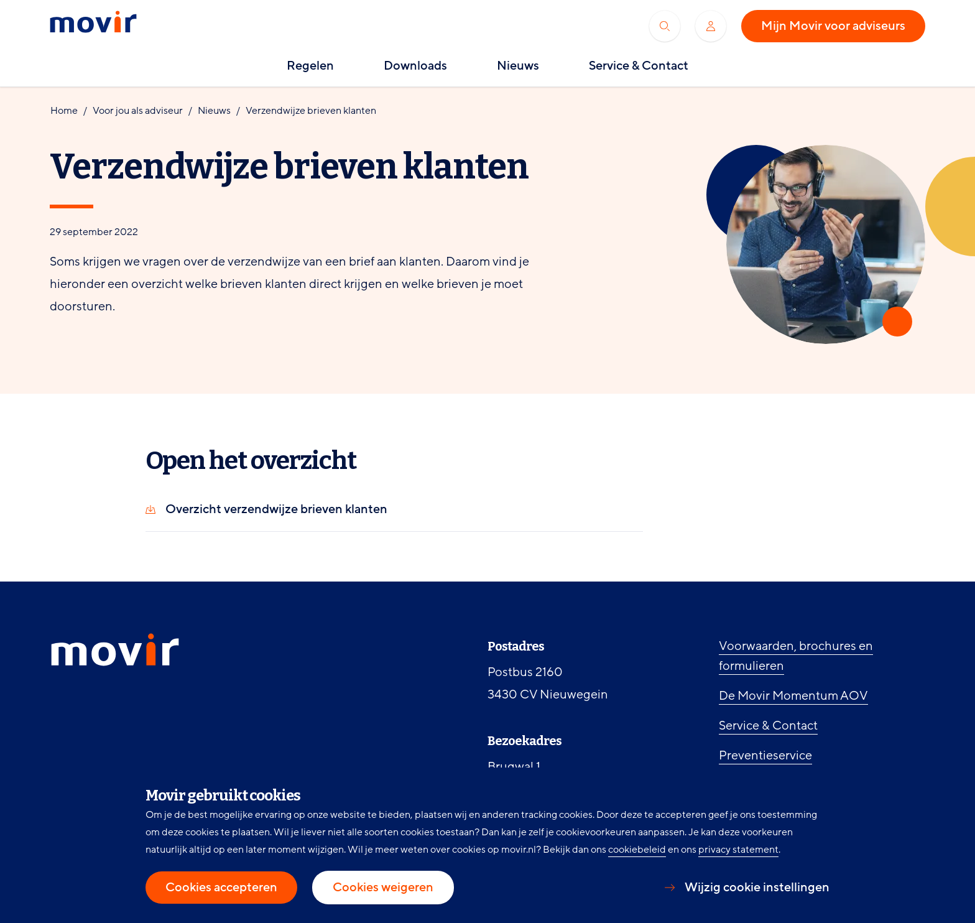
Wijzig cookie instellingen (757, 887)
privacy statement (738, 849)
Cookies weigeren (383, 887)
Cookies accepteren (221, 887)
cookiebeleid (637, 849)
